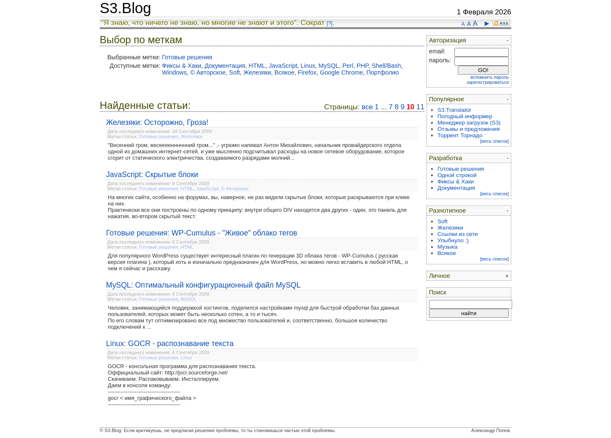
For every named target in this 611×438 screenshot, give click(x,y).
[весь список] (494, 141)
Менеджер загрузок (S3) (469, 122)
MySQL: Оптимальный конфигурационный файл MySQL (203, 285)
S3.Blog (125, 8)
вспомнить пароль (490, 77)
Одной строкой (456, 175)
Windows (174, 72)
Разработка (445, 158)
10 (410, 107)
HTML (257, 65)
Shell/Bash (386, 65)
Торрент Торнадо (459, 135)
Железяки (257, 72)
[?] (329, 23)
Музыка (447, 247)
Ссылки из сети (457, 234)
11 (420, 107)
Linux (307, 65)
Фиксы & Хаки (182, 65)
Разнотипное (447, 210)
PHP (362, 65)
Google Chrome (341, 72)
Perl (347, 65)
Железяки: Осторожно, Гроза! (157, 122)
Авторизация (447, 40)
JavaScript (283, 65)
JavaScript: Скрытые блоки (152, 174)
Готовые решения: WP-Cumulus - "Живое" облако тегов (201, 233)
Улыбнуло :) (452, 240)
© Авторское (208, 72)
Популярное (446, 99)
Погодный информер (464, 116)
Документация (225, 65)
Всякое (284, 72)
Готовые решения (187, 57)
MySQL (329, 65)
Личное (439, 275)
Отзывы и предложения (468, 129)
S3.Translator (454, 110)
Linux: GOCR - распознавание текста (169, 343)
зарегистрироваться (488, 82)
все (367, 107)
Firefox (307, 72)
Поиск (437, 292)
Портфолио (383, 72)
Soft (234, 72)
